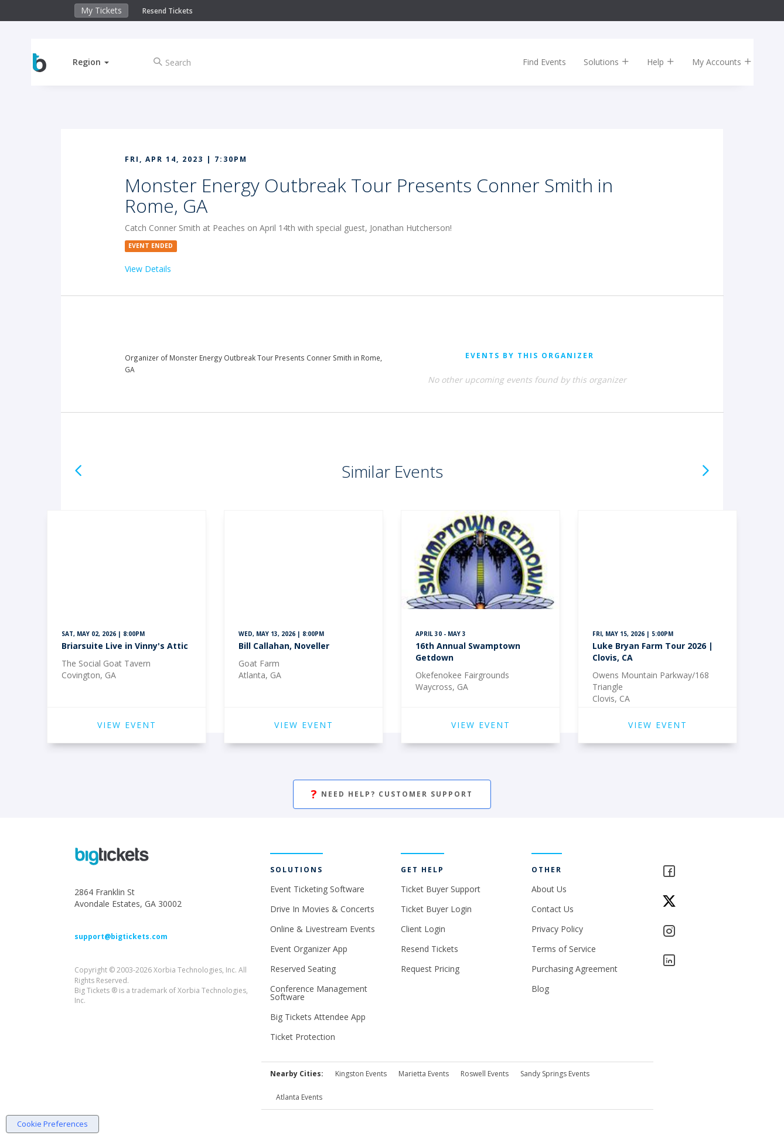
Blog (540, 988)
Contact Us (552, 908)
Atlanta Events (299, 1097)
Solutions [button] (597, 61)
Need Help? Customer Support (392, 794)
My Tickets (101, 10)
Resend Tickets (167, 11)
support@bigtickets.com (121, 936)
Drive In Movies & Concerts (322, 908)
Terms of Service (563, 948)
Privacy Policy (557, 928)
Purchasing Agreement (574, 968)
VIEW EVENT (126, 724)
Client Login (423, 928)
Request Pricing (430, 968)
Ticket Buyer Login (436, 908)
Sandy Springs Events (554, 1074)
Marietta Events (423, 1074)
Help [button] (651, 61)
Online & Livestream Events (322, 928)
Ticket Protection (302, 1036)
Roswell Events (485, 1074)
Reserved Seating (303, 968)
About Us (549, 889)
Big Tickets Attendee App (318, 1016)
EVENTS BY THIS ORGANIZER (529, 356)
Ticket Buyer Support (440, 889)
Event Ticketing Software (317, 889)
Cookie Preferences (52, 1123)
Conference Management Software (318, 992)
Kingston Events (361, 1074)
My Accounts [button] (712, 61)
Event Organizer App (308, 948)
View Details (148, 268)
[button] (101, 61)
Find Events (535, 61)
